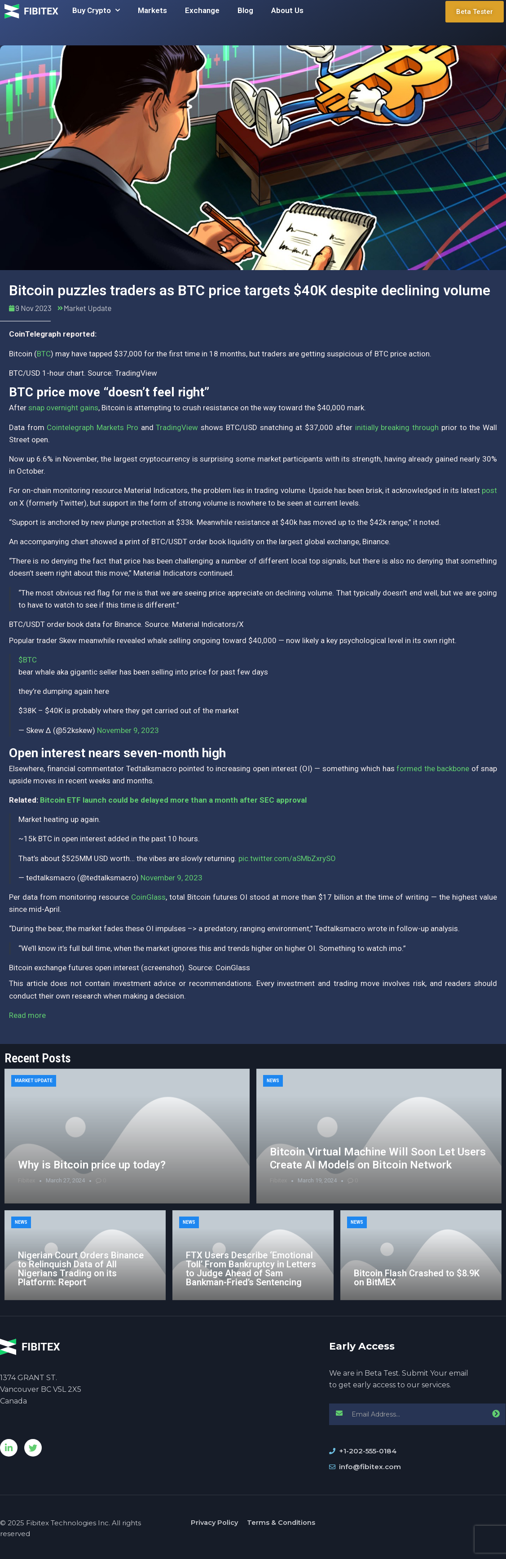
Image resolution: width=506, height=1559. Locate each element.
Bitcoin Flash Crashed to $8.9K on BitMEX (417, 1278)
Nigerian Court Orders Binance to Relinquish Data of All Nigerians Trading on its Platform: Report (81, 1269)
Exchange (202, 10)
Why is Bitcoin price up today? (92, 1165)
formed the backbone (432, 768)
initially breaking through (397, 427)
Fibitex (26, 1180)
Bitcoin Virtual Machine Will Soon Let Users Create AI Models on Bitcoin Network (378, 1158)
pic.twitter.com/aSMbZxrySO (287, 858)
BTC (44, 353)
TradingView (177, 427)
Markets (152, 10)
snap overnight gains (63, 407)
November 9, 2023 (128, 730)
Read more (27, 1015)
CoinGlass (148, 897)
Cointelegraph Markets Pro (92, 427)
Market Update (88, 307)
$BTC (27, 659)
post (489, 490)
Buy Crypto (96, 10)
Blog (245, 10)
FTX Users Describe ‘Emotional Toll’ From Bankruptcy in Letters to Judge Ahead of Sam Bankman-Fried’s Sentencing (251, 1269)
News (273, 1080)
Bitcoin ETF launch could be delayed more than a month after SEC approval (173, 799)
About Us (287, 10)
